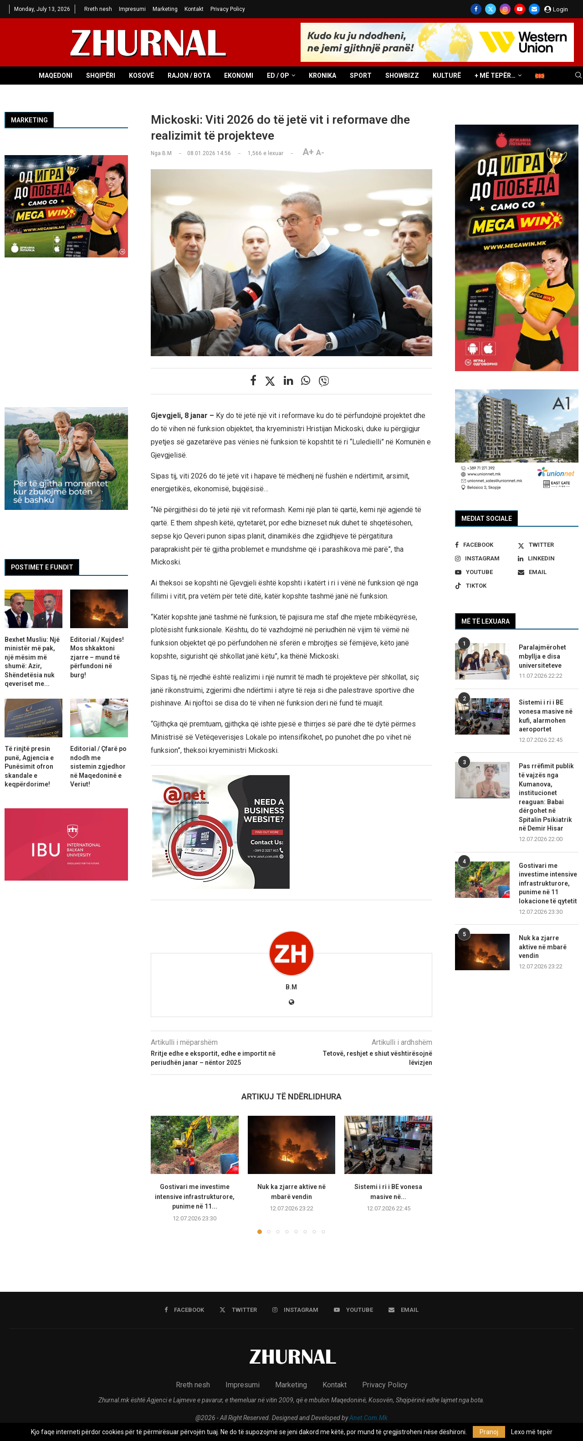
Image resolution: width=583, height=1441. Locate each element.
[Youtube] (519, 9)
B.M (291, 987)
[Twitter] (490, 9)
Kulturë (447, 75)
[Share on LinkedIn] (288, 380)
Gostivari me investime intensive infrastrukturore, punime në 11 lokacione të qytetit (548, 883)
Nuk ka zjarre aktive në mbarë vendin (543, 946)
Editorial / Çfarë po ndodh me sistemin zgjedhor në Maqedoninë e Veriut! (98, 766)
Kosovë (141, 75)
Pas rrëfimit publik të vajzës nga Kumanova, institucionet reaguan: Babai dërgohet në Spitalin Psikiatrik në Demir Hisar (546, 797)
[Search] (578, 75)
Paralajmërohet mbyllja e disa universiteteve (542, 656)
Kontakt (194, 9)
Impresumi (132, 9)
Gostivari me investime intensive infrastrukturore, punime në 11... (195, 1196)
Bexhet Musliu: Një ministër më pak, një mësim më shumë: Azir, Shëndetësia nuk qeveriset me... (32, 662)
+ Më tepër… (495, 75)
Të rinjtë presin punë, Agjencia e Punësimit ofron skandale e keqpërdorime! (29, 766)
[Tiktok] (485, 585)
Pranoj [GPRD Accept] (489, 1432)
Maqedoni (55, 75)
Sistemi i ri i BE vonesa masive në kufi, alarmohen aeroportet (546, 716)
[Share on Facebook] (253, 380)
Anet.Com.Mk (368, 1417)
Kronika (322, 75)
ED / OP (278, 75)
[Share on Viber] (324, 381)
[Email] (534, 9)
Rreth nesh (98, 9)
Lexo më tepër (531, 1432)
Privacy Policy (227, 9)
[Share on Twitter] (270, 381)
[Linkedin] (548, 558)
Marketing (165, 9)
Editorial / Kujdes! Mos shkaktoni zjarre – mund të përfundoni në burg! (97, 657)
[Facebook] (475, 9)
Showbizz (402, 75)
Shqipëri (100, 75)
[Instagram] (505, 9)
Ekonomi (238, 75)
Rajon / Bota (189, 75)
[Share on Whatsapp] (305, 380)
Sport (361, 75)
